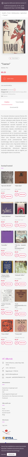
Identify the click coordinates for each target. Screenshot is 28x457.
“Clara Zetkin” (5, 334)
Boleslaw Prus (4, 67)
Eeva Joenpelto (18, 278)
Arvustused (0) (14, 107)
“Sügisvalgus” (18, 185)
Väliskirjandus (15, 13)
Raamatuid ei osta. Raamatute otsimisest (12, 396)
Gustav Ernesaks (5, 307)
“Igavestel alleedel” (6, 185)
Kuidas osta (5, 390)
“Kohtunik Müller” (20, 275)
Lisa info (3, 454)
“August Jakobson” (6, 216)
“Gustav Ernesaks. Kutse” (6, 304)
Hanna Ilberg (4, 337)
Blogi (3, 414)
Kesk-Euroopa (19, 92)
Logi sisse (4, 425)
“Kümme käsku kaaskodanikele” (5, 275)
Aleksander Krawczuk (19, 337)
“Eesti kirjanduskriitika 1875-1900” (21, 305)
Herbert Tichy (18, 250)
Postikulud (5, 398)
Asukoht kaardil (6, 412)
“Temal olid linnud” (20, 216)
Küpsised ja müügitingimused (9, 388)
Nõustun (11, 454)
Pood (8, 13)
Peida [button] (22, 8)
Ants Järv (3, 220)
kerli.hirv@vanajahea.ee (12, 374)
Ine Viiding (3, 278)
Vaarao (5, 96)
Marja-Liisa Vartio (19, 220)
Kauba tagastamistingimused (9, 394)
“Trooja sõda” (18, 334)
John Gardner (18, 189)
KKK (3, 392)
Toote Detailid (20, 102)
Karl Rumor (3, 248)
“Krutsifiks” (4, 245)
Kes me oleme (5, 410)
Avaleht (4, 13)
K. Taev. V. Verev (18, 308)
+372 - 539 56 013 (10, 368)
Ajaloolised (24, 13)
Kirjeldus (6, 102)
